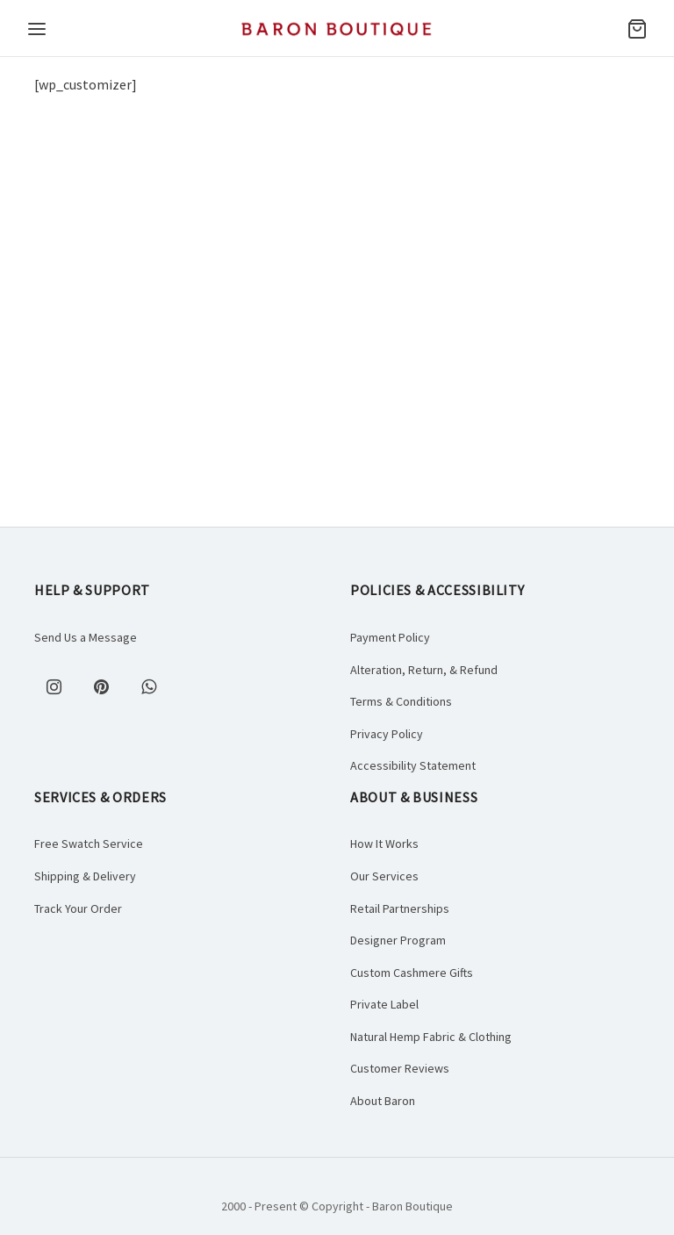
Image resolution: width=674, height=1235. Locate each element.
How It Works (384, 843)
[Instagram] (53, 686)
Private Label (384, 1004)
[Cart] (637, 28)
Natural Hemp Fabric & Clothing (431, 1037)
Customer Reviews (399, 1068)
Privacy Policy (386, 734)
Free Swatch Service (88, 843)
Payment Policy (390, 637)
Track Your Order (78, 908)
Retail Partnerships (399, 908)
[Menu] (36, 29)
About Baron (382, 1101)
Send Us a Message (85, 637)
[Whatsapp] (148, 686)
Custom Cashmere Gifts (411, 972)
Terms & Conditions (401, 701)
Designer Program (398, 940)
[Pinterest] (101, 686)
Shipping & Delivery (85, 876)
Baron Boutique (412, 1206)
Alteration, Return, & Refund (424, 670)
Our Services (384, 876)
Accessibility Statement (413, 765)
